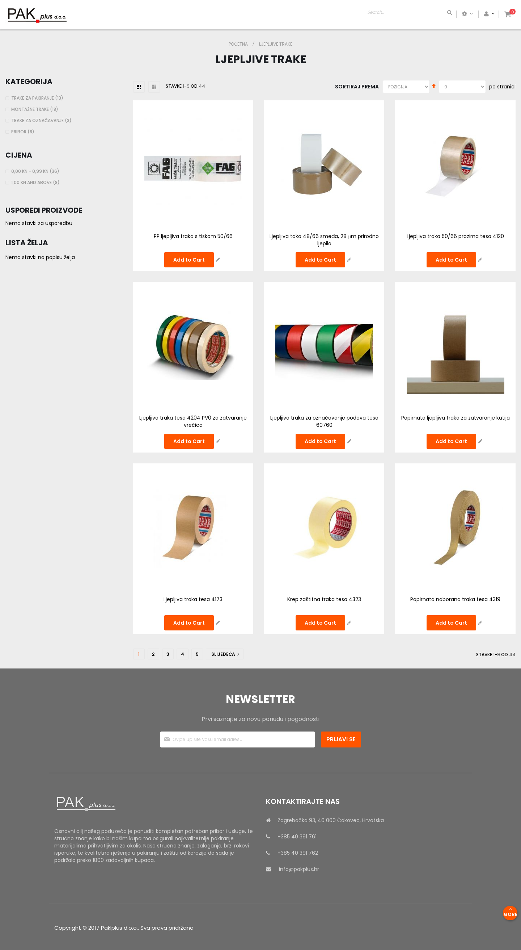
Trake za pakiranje (38, 98)
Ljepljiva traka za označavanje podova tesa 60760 (324, 421)
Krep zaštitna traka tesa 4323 (324, 599)
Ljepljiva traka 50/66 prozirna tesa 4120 (455, 236)
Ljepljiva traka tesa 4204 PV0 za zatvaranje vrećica (193, 421)
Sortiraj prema (357, 86)
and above (36, 182)
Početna (239, 44)
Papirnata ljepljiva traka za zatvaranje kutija (455, 417)
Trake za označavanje (42, 120)
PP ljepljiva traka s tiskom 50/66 (193, 236)
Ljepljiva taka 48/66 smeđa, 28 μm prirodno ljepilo (324, 240)
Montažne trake (35, 109)
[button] (217, 259)
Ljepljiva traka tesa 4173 (193, 599)
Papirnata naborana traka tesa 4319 (455, 599)
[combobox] (436, 13)
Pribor (23, 132)
